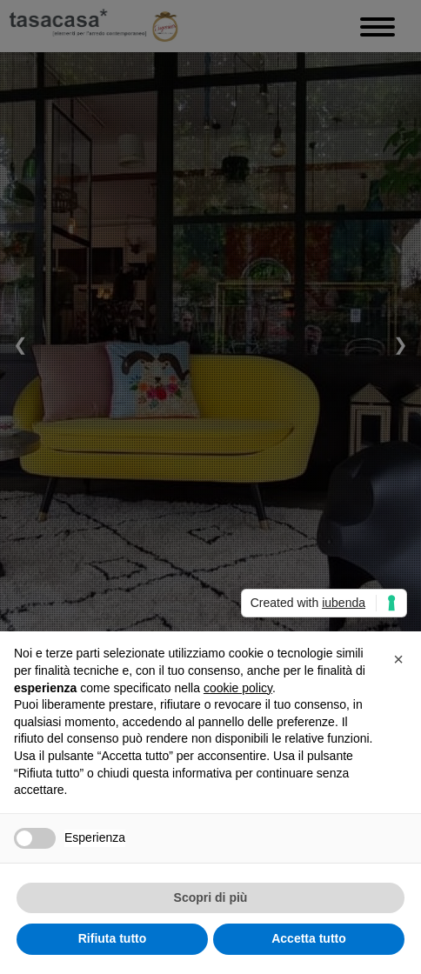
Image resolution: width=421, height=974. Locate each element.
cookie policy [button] (238, 688)
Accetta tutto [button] (308, 938)
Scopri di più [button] (211, 897)
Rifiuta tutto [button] (112, 938)
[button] (398, 659)
